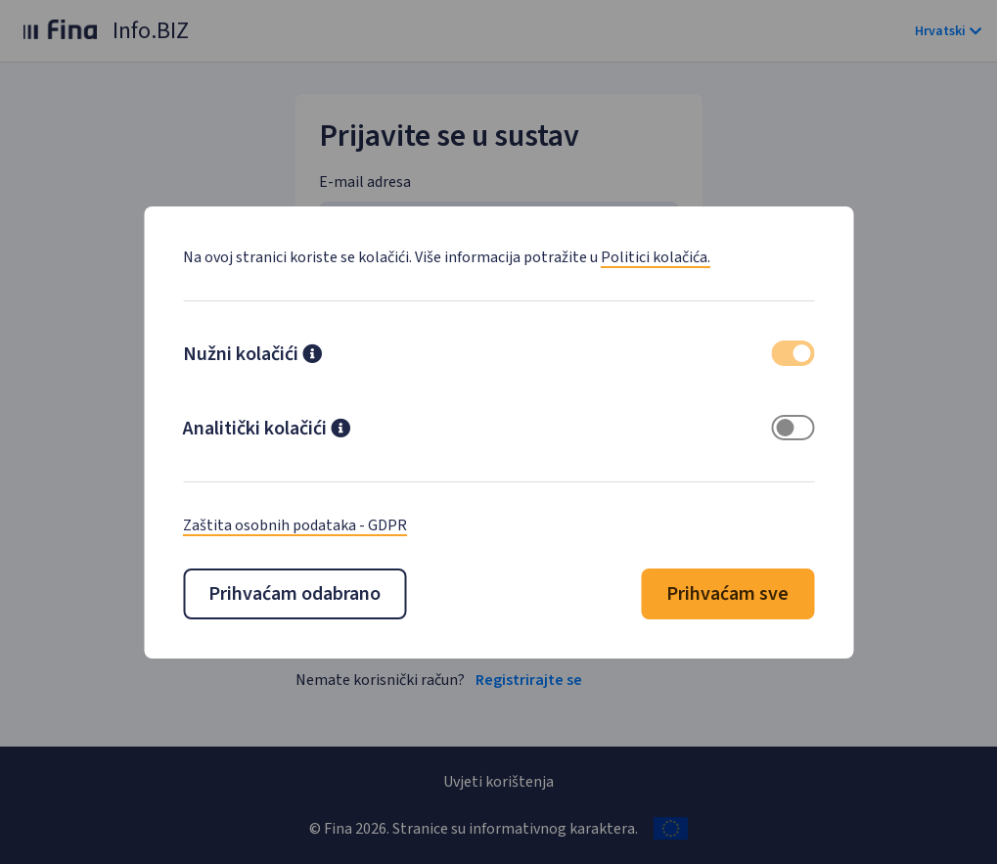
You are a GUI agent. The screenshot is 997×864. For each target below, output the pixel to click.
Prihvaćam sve (727, 594)
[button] (312, 356)
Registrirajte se (529, 680)
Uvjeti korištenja (498, 782)
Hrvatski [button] (948, 31)
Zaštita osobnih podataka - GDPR (295, 525)
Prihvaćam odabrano (294, 594)
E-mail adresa (365, 182)
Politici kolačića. (655, 257)
